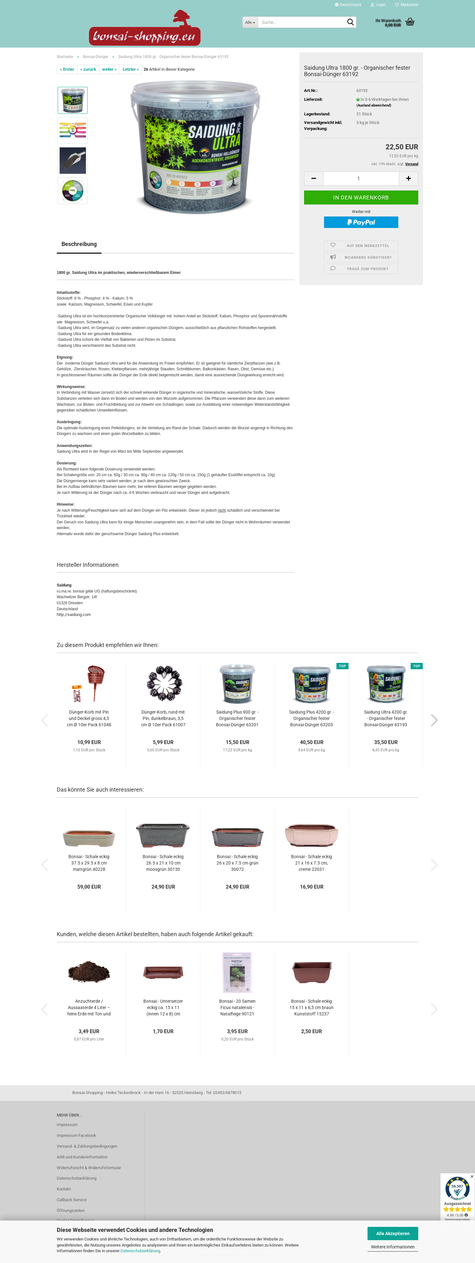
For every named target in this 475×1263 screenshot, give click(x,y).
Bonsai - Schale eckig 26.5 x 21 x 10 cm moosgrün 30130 (163, 863)
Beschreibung (79, 244)
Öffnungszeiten (71, 1210)
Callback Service (72, 1199)
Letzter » (131, 69)
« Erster (67, 69)
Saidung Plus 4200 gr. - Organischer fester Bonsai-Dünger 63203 (311, 718)
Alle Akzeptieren (393, 1233)
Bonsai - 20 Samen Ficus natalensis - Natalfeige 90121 (237, 1007)
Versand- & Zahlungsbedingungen (87, 1146)
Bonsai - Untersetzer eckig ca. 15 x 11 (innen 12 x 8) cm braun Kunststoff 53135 (163, 1008)
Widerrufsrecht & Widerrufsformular (89, 1167)
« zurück (88, 69)
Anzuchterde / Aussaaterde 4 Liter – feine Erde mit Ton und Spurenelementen (89, 1008)
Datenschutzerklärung (140, 1250)
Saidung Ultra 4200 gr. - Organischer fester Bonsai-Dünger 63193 (386, 718)
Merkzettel (406, 5)
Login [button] (378, 5)
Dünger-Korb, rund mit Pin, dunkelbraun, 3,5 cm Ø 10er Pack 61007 (163, 718)
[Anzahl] (361, 179)
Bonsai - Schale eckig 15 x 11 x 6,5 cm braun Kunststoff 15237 (312, 1007)
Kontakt (64, 1189)
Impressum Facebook (76, 1135)
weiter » (109, 69)
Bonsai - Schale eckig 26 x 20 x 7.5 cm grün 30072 (237, 863)
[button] (348, 5)
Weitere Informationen (393, 1246)
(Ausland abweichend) (373, 105)
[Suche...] (250, 22)
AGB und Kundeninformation (82, 1157)
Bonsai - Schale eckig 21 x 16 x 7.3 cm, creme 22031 (311, 863)
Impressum (67, 1124)
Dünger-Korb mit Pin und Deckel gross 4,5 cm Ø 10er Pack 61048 (89, 718)
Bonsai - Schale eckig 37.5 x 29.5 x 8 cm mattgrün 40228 (88, 863)
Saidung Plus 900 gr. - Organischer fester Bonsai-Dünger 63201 (237, 718)
